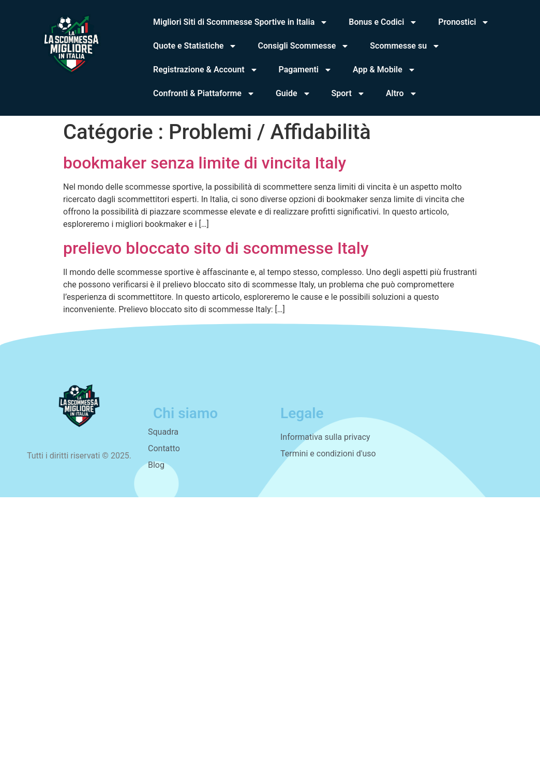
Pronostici (463, 22)
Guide (293, 93)
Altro (401, 93)
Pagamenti (305, 69)
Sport (348, 93)
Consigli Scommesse (303, 46)
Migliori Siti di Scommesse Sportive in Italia (240, 22)
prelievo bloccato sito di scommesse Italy (216, 248)
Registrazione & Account (205, 69)
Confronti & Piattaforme (204, 93)
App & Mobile (384, 69)
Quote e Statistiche (195, 46)
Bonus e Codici (383, 22)
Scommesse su (405, 46)
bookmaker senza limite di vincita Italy (204, 163)
